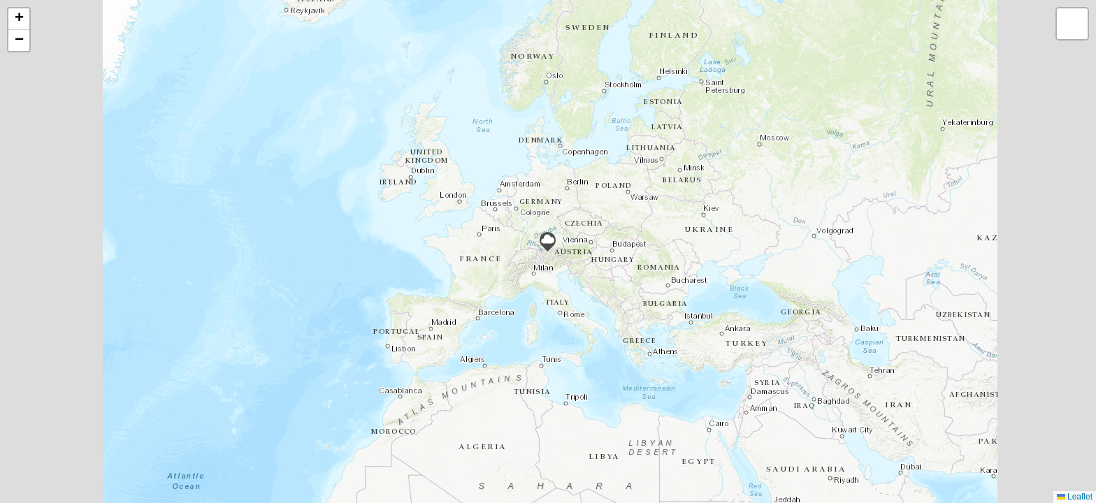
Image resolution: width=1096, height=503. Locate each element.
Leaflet (1075, 497)
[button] (548, 242)
